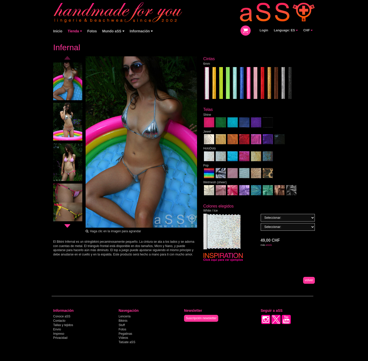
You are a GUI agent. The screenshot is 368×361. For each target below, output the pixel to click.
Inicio (57, 31)
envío (269, 244)
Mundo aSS (113, 31)
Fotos (92, 31)
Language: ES (285, 30)
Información (141, 31)
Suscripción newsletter (201, 318)
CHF (308, 30)
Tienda (75, 31)
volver (309, 280)
